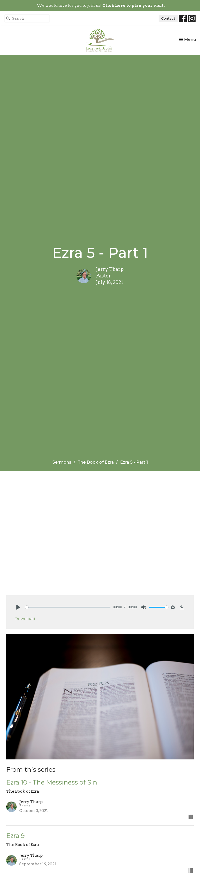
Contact (168, 18)
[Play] (18, 607)
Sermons (61, 462)
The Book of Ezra (96, 462)
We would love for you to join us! (101, 5)
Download (25, 618)
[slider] (67, 607)
